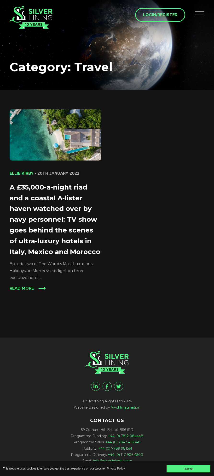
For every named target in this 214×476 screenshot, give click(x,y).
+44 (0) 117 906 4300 (125, 454)
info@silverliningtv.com (112, 461)
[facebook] (107, 386)
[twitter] (118, 386)
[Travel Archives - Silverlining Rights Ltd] (31, 17)
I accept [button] (188, 468)
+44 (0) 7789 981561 (115, 448)
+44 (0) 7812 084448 (125, 436)
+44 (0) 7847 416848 (122, 442)
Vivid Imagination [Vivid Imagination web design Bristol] (125, 407)
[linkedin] (95, 386)
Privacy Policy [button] (116, 468)
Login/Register (160, 14)
